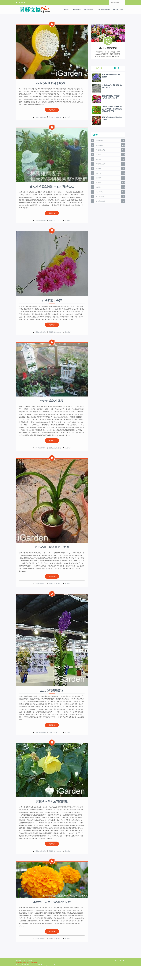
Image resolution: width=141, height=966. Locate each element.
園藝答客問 (99, 145)
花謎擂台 (98, 187)
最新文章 (116, 68)
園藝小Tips (99, 140)
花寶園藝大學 (77, 9)
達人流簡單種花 (100, 201)
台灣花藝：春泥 (52, 300)
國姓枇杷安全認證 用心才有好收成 (52, 186)
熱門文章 (99, 68)
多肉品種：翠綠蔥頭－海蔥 (52, 547)
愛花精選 (98, 154)
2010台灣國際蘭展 (51, 690)
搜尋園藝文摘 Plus (89, 9)
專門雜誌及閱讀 (100, 150)
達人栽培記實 (100, 196)
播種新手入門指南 (118, 9)
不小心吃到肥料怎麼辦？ (52, 83)
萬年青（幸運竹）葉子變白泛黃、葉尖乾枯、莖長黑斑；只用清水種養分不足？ (112, 109)
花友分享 (98, 173)
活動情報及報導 (100, 164)
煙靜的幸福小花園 (51, 400)
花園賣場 (66, 9)
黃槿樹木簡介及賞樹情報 (52, 801)
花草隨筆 (98, 182)
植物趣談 (98, 159)
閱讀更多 (52, 110)
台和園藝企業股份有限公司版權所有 (26, 962)
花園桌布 (98, 178)
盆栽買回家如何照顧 (104, 9)
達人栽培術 (99, 192)
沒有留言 (68, 220)
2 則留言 (67, 117)
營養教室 (98, 168)
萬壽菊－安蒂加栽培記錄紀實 (52, 902)
